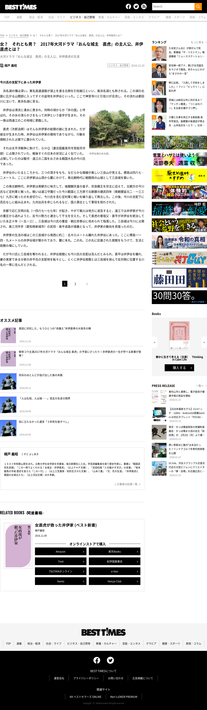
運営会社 (59, 678)
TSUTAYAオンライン (60, 571)
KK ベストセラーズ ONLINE (85, 696)
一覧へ (200, 385)
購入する (179, 367)
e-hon (114, 571)
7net (60, 561)
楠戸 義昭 (10, 65)
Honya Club (115, 581)
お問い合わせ (115, 678)
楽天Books (114, 551)
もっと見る (197, 42)
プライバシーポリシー (86, 678)
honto (60, 581)
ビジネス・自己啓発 (18, 35)
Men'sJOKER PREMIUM (123, 696)
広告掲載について (142, 678)
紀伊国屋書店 (114, 561)
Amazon (61, 551)
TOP (2, 35)
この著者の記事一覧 (125, 484)
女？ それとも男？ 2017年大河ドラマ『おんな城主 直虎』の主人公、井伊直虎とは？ (78, 35)
